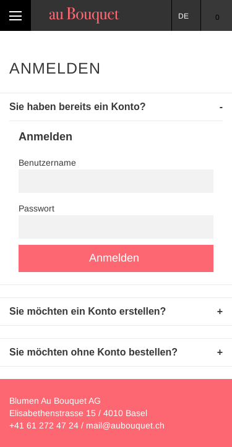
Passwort (36, 208)
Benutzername (47, 163)
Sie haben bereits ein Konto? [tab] (77, 106)
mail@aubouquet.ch (125, 425)
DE (183, 16)
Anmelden (114, 258)
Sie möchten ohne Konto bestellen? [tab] (93, 352)
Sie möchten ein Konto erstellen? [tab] (87, 311)
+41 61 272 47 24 (44, 425)
